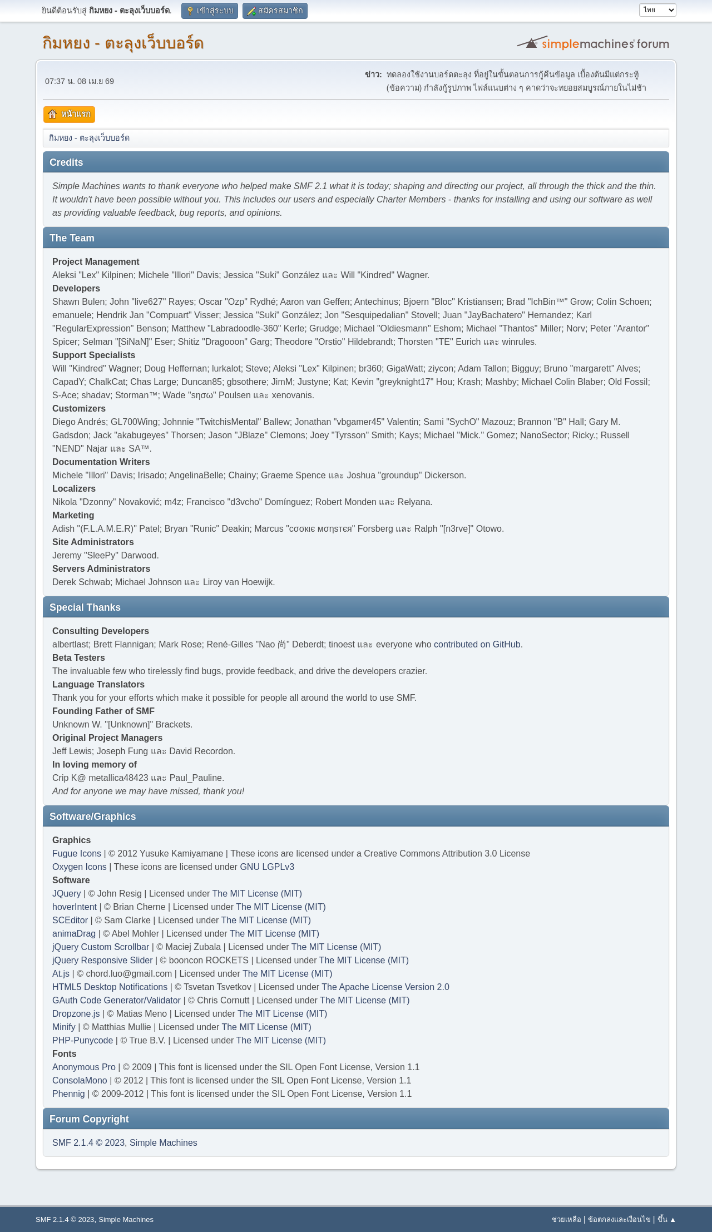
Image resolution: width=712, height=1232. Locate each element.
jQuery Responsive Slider (102, 960)
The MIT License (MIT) (257, 893)
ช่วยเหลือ (566, 1219)
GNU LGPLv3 (267, 867)
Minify (64, 1027)
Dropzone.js (76, 1013)
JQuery (66, 893)
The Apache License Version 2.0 (385, 987)
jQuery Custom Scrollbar (100, 947)
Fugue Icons (76, 853)
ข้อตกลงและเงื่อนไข (619, 1219)
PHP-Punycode (82, 1040)
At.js (61, 973)
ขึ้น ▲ (666, 1219)
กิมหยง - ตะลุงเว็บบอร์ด (123, 43)
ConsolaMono (79, 1080)
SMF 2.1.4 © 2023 (88, 1142)
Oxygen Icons (79, 867)
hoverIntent (74, 907)
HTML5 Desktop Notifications (109, 987)
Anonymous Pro (84, 1067)
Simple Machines (163, 1142)
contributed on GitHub (477, 644)
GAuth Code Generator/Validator (116, 1000)
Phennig (68, 1094)
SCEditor (70, 920)
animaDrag (74, 933)
